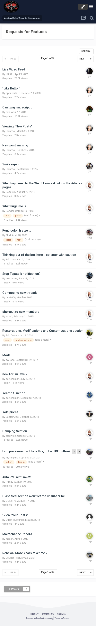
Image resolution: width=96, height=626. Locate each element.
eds (8, 112)
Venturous (11, 278)
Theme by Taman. (62, 618)
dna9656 (10, 297)
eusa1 (9, 316)
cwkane (10, 359)
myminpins (12, 457)
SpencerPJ (12, 93)
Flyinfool (10, 131)
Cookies (61, 613)
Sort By (86, 51)
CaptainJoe (12, 416)
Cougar (10, 557)
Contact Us (48, 613)
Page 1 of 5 (48, 58)
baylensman (12, 378)
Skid (8, 235)
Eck (8, 259)
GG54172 (11, 500)
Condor (10, 210)
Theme (34, 613)
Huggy (9, 481)
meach (9, 538)
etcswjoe (11, 435)
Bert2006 (11, 191)
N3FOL (9, 74)
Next (82, 58)
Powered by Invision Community (39, 618)
